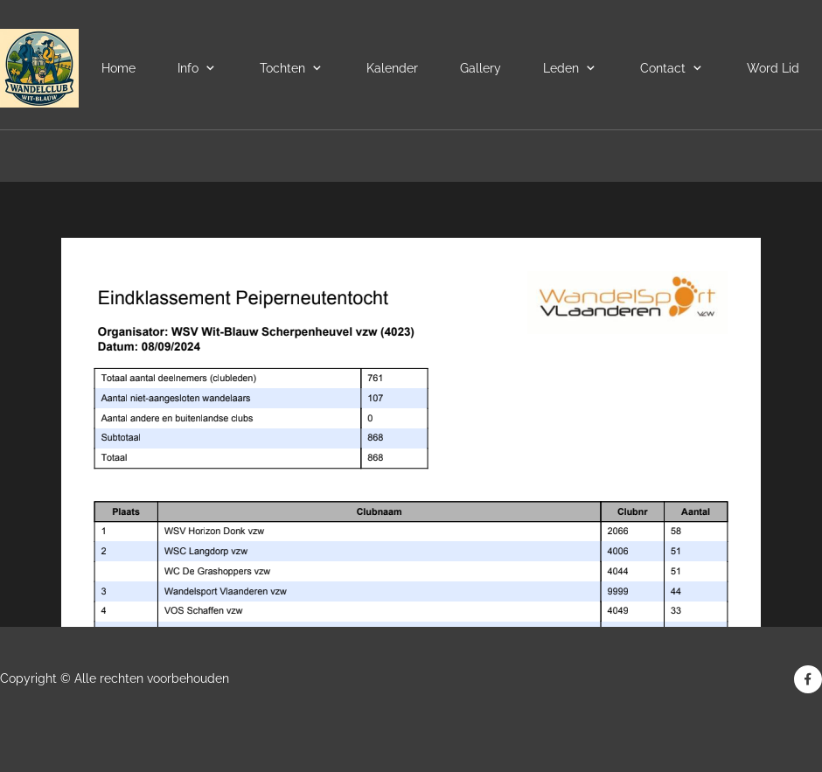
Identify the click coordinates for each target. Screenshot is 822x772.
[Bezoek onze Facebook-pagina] (808, 679)
